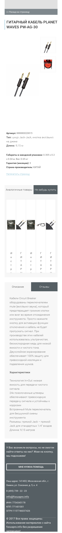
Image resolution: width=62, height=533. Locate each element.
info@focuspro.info (17, 496)
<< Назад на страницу (18, 12)
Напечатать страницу (18, 174)
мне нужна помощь (31, 467)
